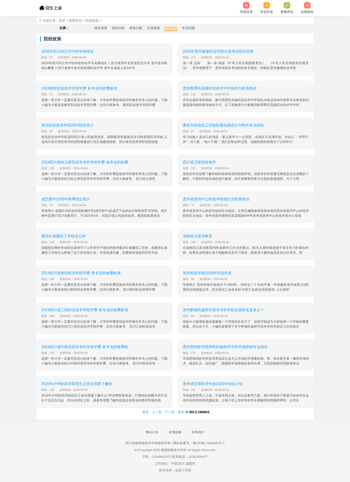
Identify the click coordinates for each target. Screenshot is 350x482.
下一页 (169, 412)
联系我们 (199, 432)
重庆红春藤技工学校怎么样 (63, 236)
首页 (62, 20)
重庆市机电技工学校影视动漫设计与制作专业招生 (223, 125)
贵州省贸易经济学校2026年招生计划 (213, 384)
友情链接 (175, 432)
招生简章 (100, 28)
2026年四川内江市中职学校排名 (67, 51)
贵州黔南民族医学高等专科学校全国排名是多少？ (223, 310)
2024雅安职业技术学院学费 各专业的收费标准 (79, 88)
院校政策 (91, 20)
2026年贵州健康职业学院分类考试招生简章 (218, 51)
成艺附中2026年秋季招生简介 (65, 199)
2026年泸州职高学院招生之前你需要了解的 (77, 384)
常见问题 (188, 28)
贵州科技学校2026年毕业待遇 (207, 273)
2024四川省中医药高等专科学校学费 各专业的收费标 (84, 347)
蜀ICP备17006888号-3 (208, 444)
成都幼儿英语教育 (197, 236)
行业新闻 (153, 28)
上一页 (157, 412)
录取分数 (135, 28)
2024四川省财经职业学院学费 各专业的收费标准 (81, 273)
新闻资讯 (75, 20)
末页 (181, 412)
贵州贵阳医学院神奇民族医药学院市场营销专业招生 (225, 347)
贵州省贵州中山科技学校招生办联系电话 (216, 199)
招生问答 (118, 28)
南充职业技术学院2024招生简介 (67, 125)
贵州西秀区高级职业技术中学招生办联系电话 (220, 88)
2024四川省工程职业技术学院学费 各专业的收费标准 (84, 310)
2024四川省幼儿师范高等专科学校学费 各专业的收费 (84, 162)
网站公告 (150, 432)
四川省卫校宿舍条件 (199, 162)
